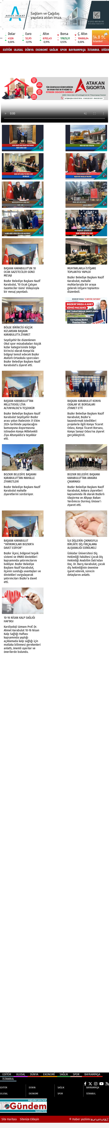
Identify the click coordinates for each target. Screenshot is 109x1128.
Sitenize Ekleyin (29, 1119)
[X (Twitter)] (90, 1084)
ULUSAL (18, 50)
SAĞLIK (53, 50)
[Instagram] (95, 1084)
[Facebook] (85, 1084)
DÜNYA (29, 50)
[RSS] (107, 1084)
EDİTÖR (7, 50)
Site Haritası (9, 1119)
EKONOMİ (41, 50)
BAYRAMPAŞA (77, 50)
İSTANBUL (94, 50)
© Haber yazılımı (89, 1119)
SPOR (63, 50)
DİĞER (105, 50)
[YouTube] (101, 1084)
